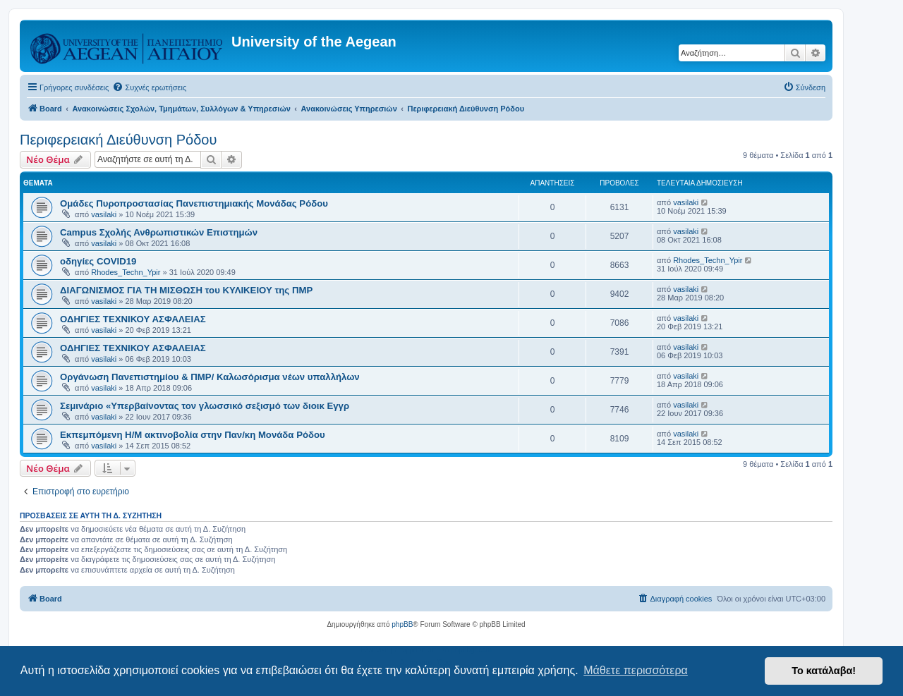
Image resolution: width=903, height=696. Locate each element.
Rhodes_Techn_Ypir (125, 272)
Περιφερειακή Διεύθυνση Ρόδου (118, 139)
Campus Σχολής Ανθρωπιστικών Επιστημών (158, 232)
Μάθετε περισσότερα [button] (635, 670)
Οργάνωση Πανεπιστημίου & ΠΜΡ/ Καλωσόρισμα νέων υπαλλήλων (210, 377)
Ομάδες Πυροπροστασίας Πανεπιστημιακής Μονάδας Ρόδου (194, 203)
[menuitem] (149, 87)
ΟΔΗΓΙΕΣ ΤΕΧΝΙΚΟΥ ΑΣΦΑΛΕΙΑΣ (133, 319)
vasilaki (103, 214)
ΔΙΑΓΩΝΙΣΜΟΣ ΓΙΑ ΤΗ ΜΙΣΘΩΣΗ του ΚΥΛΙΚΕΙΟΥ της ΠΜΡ (186, 290)
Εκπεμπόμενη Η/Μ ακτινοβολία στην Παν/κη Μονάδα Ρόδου (192, 434)
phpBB (402, 624)
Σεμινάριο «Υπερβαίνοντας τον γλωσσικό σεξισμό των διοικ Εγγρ (204, 406)
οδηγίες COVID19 (98, 261)
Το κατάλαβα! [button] (824, 670)
